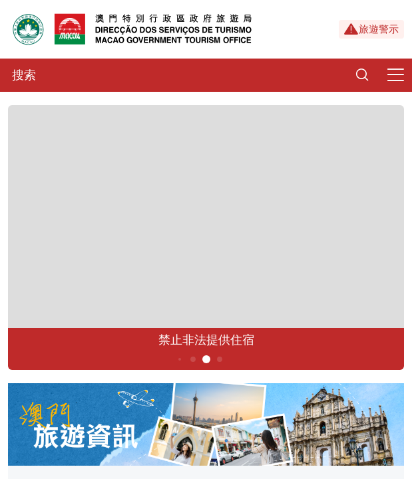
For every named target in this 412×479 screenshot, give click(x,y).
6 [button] (219, 359)
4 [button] (192, 359)
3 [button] (179, 359)
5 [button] (206, 359)
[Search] (362, 75)
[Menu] (395, 75)
